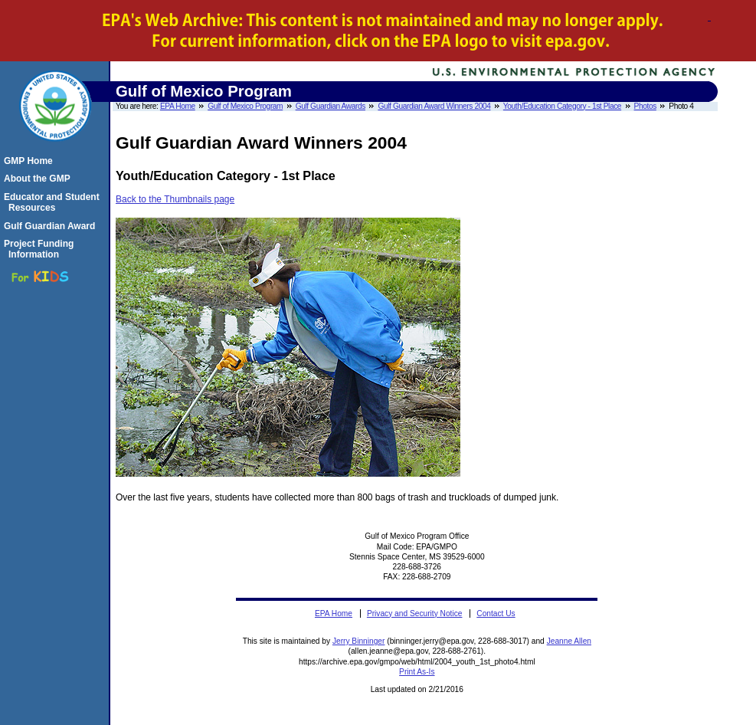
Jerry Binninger (358, 641)
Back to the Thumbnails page (175, 199)
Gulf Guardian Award (51, 226)
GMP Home (30, 161)
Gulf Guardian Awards (330, 106)
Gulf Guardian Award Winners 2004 (434, 106)
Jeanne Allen (569, 641)
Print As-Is (416, 672)
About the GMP (39, 178)
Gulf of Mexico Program (245, 106)
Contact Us (495, 613)
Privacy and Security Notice (415, 613)
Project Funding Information (41, 249)
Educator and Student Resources (54, 202)
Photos (645, 106)
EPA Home (177, 106)
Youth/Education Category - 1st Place (562, 106)
